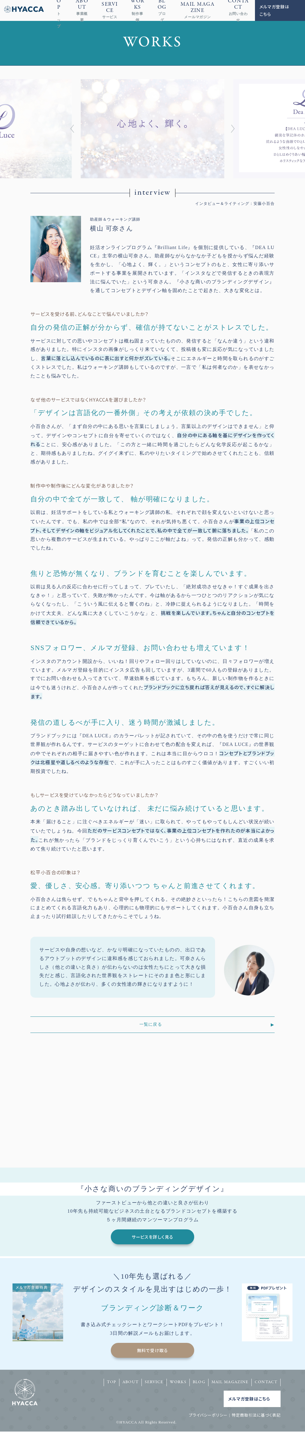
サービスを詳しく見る (152, 1242)
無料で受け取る (152, 1360)
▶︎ (272, 1024)
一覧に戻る (150, 1024)
